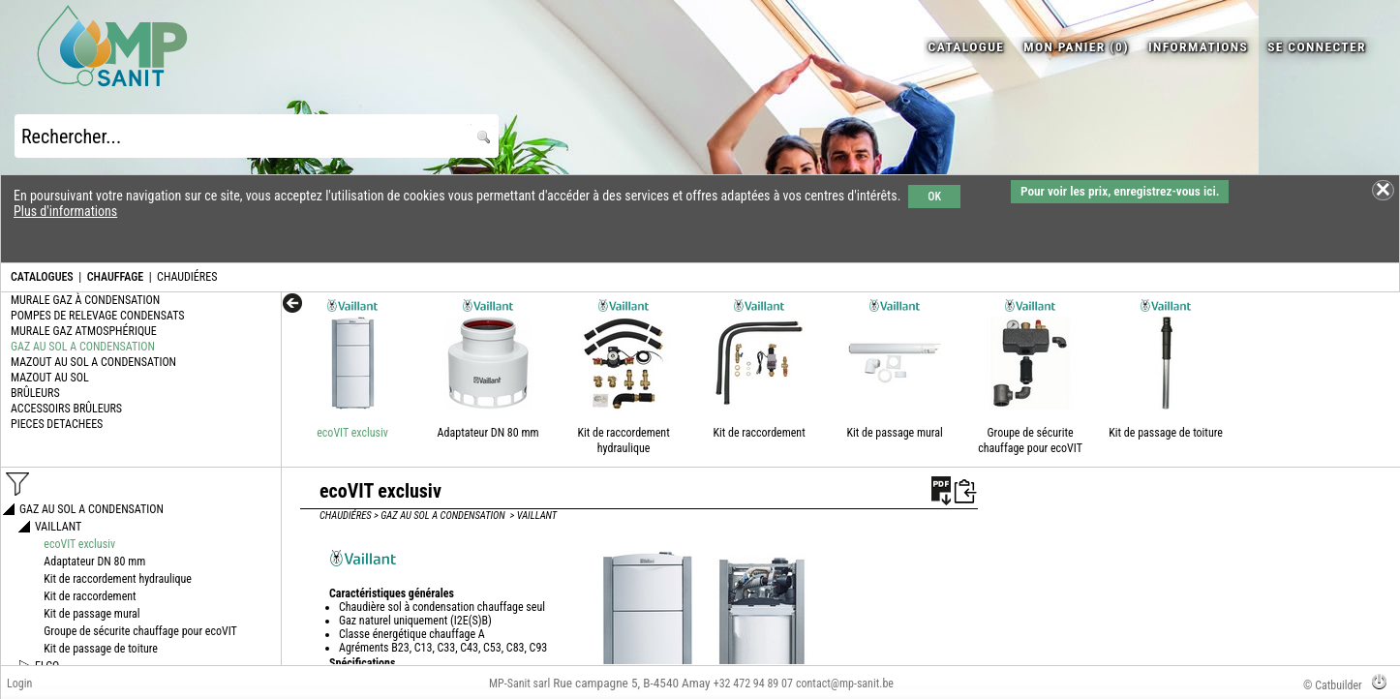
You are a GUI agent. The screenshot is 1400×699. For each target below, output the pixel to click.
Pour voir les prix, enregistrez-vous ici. (1119, 191)
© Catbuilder (1332, 685)
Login (19, 683)
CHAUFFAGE (115, 277)
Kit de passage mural (894, 433)
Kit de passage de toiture (1166, 433)
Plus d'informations (65, 211)
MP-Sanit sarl (519, 683)
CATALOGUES (42, 277)
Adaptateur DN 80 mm (488, 433)
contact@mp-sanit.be (845, 683)
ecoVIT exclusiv (352, 433)
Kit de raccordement (759, 433)
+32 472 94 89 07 (753, 683)
